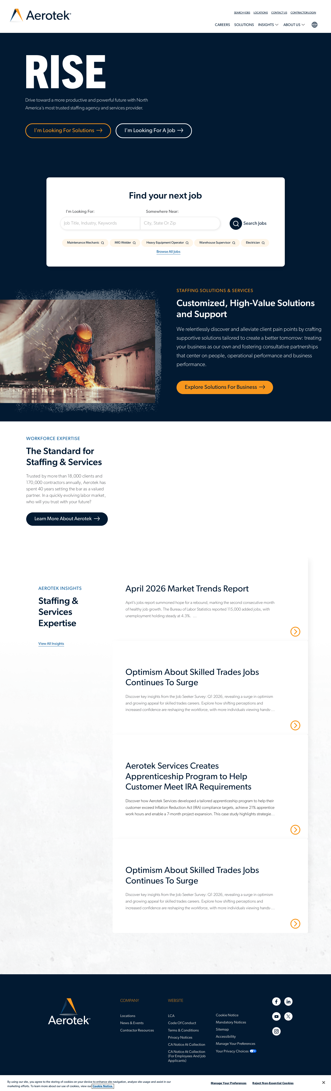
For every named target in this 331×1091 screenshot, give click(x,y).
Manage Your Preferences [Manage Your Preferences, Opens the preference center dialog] (228, 1083)
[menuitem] (244, 12)
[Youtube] (276, 1016)
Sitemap (222, 1029)
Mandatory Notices (231, 1022)
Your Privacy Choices (232, 1051)
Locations (261, 12)
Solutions (244, 25)
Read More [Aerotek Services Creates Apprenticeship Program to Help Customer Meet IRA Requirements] (279, 829)
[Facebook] (276, 1001)
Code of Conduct (182, 1023)
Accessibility (226, 1037)
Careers (222, 25)
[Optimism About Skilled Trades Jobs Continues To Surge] (213, 681)
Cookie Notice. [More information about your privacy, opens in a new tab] (103, 1086)
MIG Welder (123, 242)
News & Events (132, 1023)
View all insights (51, 644)
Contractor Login (303, 12)
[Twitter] (288, 1016)
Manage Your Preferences (235, 1044)
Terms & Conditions (183, 1030)
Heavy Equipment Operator (165, 242)
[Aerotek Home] (69, 1011)
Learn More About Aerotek (63, 519)
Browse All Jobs (168, 252)
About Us (292, 25)
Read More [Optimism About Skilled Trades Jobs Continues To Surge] (279, 725)
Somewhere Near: (162, 212)
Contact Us (279, 12)
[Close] (324, 1082)
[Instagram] (276, 1031)
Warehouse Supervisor (215, 242)
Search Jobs (242, 12)
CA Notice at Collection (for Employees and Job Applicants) (187, 1056)
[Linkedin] (288, 1001)
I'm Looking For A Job (150, 131)
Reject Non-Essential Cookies (273, 1083)
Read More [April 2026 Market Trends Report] (279, 631)
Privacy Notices (180, 1038)
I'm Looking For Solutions (64, 131)
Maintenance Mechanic (83, 242)
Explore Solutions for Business (221, 387)
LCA (171, 1016)
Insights (266, 25)
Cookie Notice (227, 1015)
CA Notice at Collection (186, 1045)
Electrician (253, 242)
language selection (314, 24)
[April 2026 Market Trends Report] (213, 592)
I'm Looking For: (80, 212)
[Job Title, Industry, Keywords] (100, 223)
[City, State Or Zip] (180, 223)
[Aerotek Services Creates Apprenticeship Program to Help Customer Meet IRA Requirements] (213, 779)
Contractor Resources (137, 1030)
